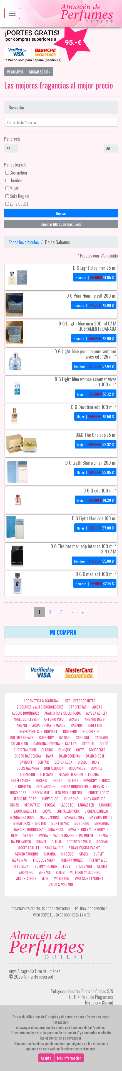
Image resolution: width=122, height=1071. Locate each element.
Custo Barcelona (27, 756)
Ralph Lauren (21, 841)
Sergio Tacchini (27, 854)
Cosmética (18, 172)
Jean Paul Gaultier (68, 792)
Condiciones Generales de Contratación (40, 908)
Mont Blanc (60, 823)
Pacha (43, 835)
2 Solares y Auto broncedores (40, 707)
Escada (93, 774)
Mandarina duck (22, 817)
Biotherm (70, 731)
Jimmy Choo (50, 799)
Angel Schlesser (26, 719)
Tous (66, 866)
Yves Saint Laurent (88, 878)
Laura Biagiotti (25, 811)
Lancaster (86, 805)
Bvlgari (64, 737)
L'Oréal (50, 805)
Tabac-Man (19, 860)
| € (95, 277)
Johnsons (71, 799)
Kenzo (14, 805)
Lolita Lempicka (68, 811)
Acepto (46, 1058)
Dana (49, 756)
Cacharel (102, 737)
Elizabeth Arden (71, 774)
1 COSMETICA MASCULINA (41, 701)
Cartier (71, 743)
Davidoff (26, 762)
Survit (99, 854)
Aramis (74, 719)
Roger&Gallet (28, 848)
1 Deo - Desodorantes (79, 701)
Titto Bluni (20, 866)
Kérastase (32, 805)
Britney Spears (22, 737)
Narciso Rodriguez (28, 829)
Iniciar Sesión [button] (39, 72)
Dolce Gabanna (28, 768)
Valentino (26, 872)
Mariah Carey (74, 817)
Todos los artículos (24, 242)
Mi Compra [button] (15, 72)
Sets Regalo (19, 196)
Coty (80, 750)
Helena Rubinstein (74, 786)
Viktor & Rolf (26, 878)
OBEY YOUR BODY (93, 829)
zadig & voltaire (61, 884)
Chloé (103, 743)
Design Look (63, 762)
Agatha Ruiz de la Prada (62, 713)
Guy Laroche (45, 786)
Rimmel (41, 841)
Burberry (46, 737)
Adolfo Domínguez (25, 713)
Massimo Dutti (100, 817)
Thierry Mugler (72, 860)
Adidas (97, 707)
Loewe (47, 811)
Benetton (95, 725)
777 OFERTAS (78, 707)
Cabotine (82, 737)
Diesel (82, 762)
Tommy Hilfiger (46, 866)
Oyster (28, 835)
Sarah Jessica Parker (85, 848)
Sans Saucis (54, 848)
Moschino (81, 823)
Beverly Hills (29, 731)
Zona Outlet (19, 204)
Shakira (50, 854)
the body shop (44, 860)
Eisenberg (27, 774)
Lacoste (67, 805)
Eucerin (41, 780)
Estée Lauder (21, 780)
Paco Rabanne (63, 835)
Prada (103, 835)
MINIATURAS (21, 823)
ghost (57, 780)
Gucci (106, 780)
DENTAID (43, 762)
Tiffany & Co (98, 860)
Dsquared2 (77, 768)
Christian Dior (25, 750)
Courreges (97, 750)
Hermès (98, 786)
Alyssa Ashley (96, 713)
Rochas (102, 841)
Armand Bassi (95, 719)
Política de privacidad (91, 908)
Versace (45, 872)
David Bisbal (95, 756)
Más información (69, 1058)
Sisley (83, 854)
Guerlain (24, 786)
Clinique (64, 750)
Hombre (16, 180)
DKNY (95, 762)
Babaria (77, 725)
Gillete (73, 780)
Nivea (72, 829)
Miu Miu (40, 823)
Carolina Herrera (46, 743)
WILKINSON (61, 878)
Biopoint (51, 731)
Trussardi (84, 866)
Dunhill (96, 768)
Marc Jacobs (49, 817)
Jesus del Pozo (25, 799)
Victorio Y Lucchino (85, 872)
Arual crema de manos (49, 725)
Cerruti (88, 743)
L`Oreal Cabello (96, 811)
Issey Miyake (40, 792)
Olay (14, 835)
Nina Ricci (55, 829)
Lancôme (105, 805)
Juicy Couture (94, 799)
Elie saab (46, 774)
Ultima (102, 866)
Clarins (47, 750)
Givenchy (90, 780)
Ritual (56, 841)
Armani (22, 725)
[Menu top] (12, 13)
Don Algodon (54, 768)
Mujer (14, 188)
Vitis (45, 878)
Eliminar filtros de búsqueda (61, 224)
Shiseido (67, 854)
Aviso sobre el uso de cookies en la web (61, 915)
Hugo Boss (18, 792)
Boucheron (91, 731)
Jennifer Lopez (98, 792)
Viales (60, 872)
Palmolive (86, 835)
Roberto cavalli (79, 841)
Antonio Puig (54, 719)
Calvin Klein (19, 743)
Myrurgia (101, 823)
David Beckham (70, 756)
